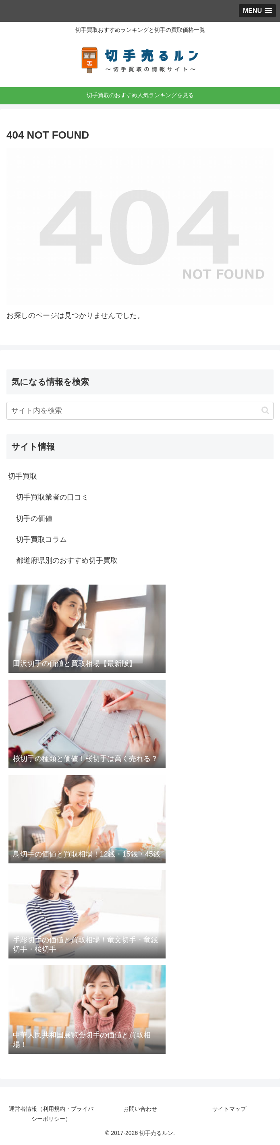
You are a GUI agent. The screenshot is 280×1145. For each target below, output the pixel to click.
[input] (140, 411)
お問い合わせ (140, 1109)
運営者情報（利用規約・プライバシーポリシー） (51, 1114)
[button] (265, 410)
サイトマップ (229, 1109)
